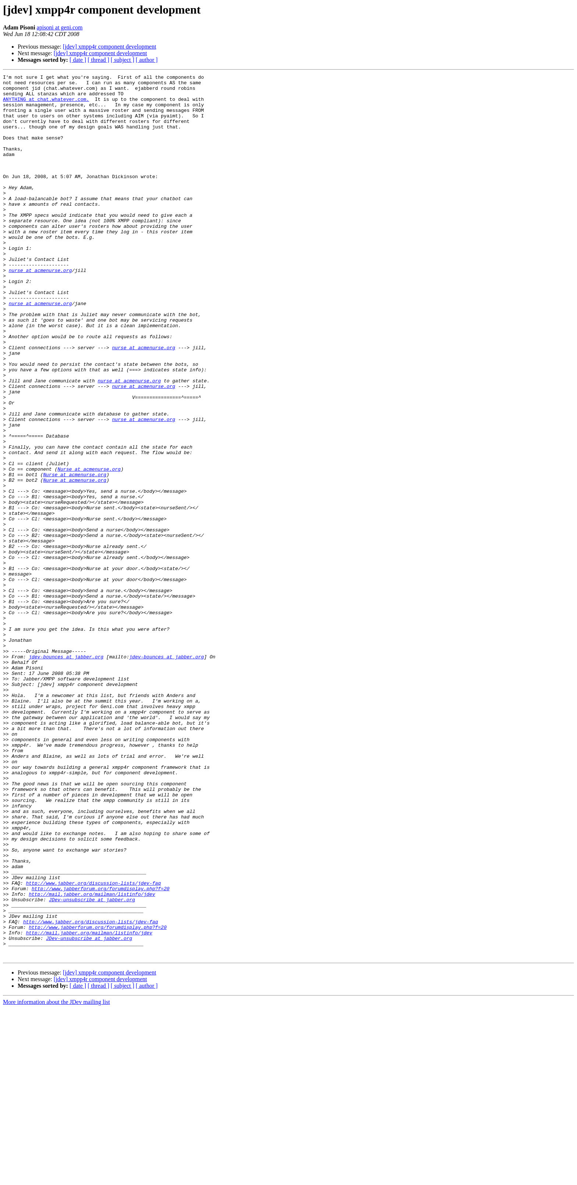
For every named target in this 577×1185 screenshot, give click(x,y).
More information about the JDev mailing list (56, 1178)
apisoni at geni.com (60, 27)
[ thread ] (98, 60)
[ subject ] (122, 60)
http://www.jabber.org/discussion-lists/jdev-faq (93, 1045)
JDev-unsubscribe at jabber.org (92, 1065)
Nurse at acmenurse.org (89, 548)
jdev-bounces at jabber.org (66, 773)
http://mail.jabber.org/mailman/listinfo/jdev (92, 1058)
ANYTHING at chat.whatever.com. (46, 104)
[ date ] (78, 60)
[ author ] (147, 60)
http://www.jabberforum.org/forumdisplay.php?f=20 (100, 1051)
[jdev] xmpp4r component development (109, 46)
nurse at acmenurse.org (40, 310)
